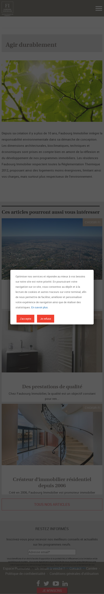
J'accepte (25, 318)
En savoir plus (39, 307)
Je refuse (45, 318)
